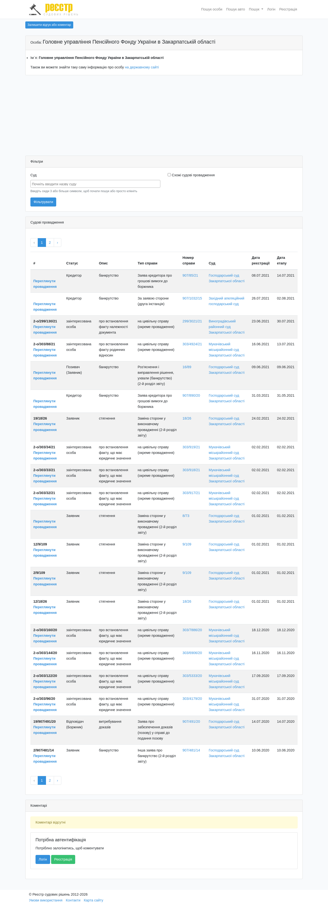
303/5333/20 (192, 676)
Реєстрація (288, 9)
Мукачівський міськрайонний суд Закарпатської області (227, 349)
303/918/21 (191, 470)
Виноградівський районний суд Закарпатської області (227, 326)
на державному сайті (142, 67)
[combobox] (95, 184)
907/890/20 (191, 395)
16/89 (186, 367)
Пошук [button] (254, 9)
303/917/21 (191, 493)
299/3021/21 (192, 321)
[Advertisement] (164, 117)
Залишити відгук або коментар (49, 25)
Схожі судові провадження (191, 175)
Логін (271, 9)
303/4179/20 (192, 699)
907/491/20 (191, 721)
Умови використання (46, 900)
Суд (33, 175)
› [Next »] (57, 242)
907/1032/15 (192, 298)
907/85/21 (190, 275)
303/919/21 (191, 447)
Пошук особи (211, 9)
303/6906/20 (192, 653)
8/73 (185, 516)
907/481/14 (191, 750)
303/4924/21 (192, 344)
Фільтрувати (43, 202)
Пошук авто (235, 9)
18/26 (186, 418)
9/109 (186, 544)
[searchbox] (96, 183)
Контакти (73, 900)
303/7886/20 (192, 630)
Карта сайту (93, 900)
